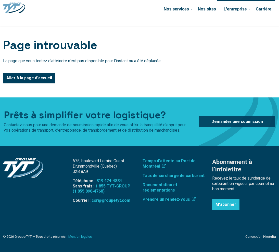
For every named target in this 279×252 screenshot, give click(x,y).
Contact (183, 7)
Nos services (176, 20)
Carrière (263, 20)
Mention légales (80, 236)
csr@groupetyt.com (111, 200)
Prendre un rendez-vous (169, 199)
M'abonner (225, 204)
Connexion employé (129, 7)
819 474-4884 (161, 7)
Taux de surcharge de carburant (174, 175)
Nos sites (207, 20)
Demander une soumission (246, 7)
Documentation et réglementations (160, 187)
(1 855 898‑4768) (88, 191)
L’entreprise (235, 20)
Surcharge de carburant (89, 7)
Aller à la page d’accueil (29, 78)
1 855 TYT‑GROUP (112, 186)
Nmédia (269, 236)
